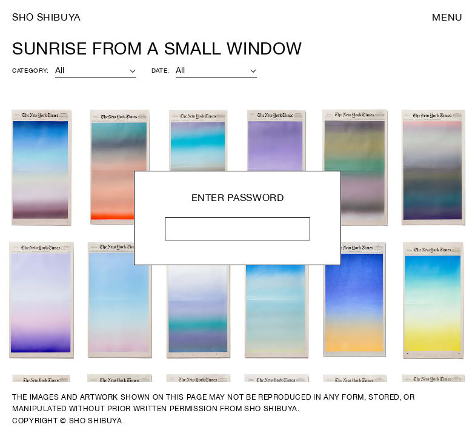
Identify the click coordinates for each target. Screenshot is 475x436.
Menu (447, 17)
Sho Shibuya (46, 17)
